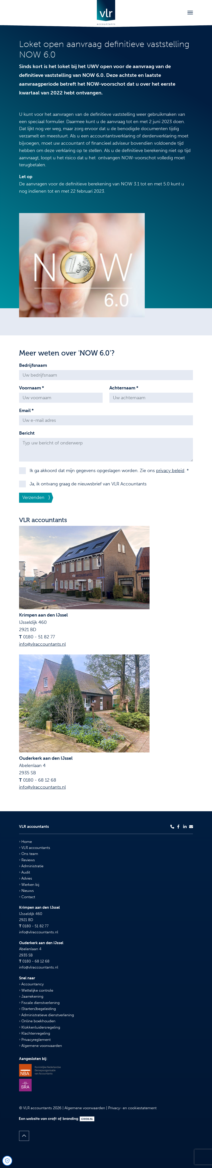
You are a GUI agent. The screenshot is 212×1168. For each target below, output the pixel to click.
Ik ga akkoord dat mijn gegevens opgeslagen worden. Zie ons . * (109, 470)
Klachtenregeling (34, 1033)
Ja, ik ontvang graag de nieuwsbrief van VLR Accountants (88, 484)
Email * (26, 410)
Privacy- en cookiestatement (132, 1108)
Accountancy (31, 984)
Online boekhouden (37, 1021)
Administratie (31, 866)
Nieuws (26, 890)
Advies (25, 878)
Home (25, 841)
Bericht (27, 433)
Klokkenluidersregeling (39, 1027)
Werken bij (29, 884)
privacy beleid (170, 470)
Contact (27, 897)
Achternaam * (123, 388)
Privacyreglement (35, 1039)
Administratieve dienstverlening (46, 1015)
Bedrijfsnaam (33, 365)
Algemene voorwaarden (40, 1045)
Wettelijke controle (36, 990)
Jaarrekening (31, 996)
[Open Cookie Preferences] (7, 1161)
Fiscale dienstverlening (39, 1002)
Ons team (28, 853)
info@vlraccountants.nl (42, 644)
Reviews (27, 860)
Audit (24, 872)
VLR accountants (34, 847)
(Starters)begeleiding (37, 1008)
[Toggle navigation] (190, 12)
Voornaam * (31, 388)
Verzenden (33, 497)
